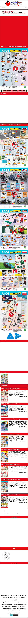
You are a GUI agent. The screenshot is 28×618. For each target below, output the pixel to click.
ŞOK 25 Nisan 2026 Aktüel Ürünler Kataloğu (10, 434)
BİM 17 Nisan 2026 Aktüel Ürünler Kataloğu (10, 494)
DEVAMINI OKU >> (23, 396)
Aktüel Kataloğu (17, 613)
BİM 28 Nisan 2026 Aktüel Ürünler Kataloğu (10, 388)
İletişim (5, 552)
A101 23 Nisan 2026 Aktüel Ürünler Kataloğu (10, 419)
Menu (3, 7)
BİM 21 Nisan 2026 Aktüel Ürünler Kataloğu (10, 464)
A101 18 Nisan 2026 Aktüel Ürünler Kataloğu (10, 479)
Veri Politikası (6, 553)
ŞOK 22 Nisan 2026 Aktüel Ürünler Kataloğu (10, 449)
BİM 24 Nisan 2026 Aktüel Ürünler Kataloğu (10, 403)
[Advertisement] (14, 31)
